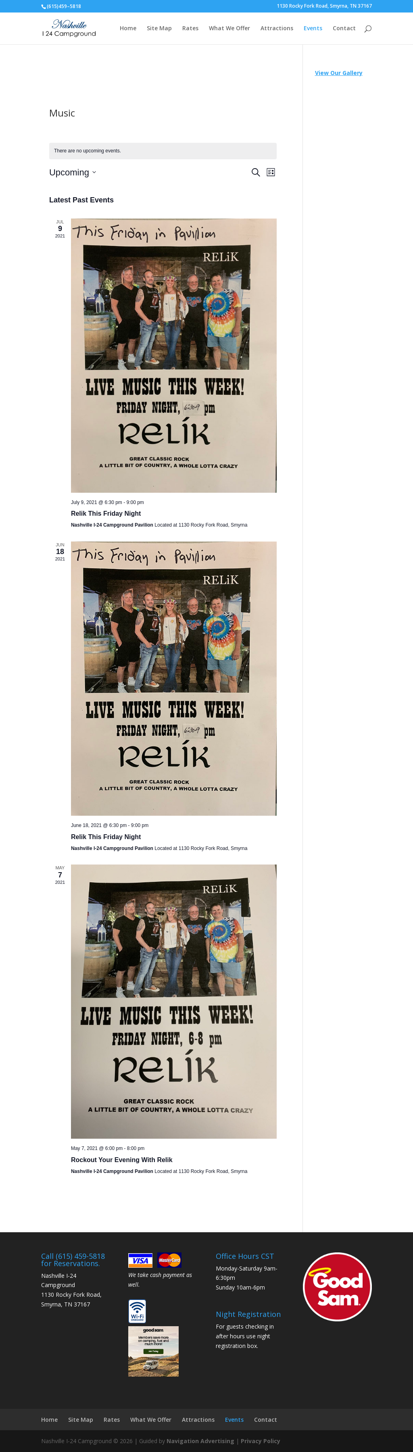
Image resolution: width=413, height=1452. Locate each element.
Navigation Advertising (200, 1441)
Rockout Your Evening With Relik (122, 1159)
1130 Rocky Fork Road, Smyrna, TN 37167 (324, 6)
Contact (344, 28)
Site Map (159, 28)
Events (313, 28)
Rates (190, 28)
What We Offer (229, 28)
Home (128, 28)
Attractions (277, 28)
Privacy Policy (260, 1441)
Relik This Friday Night (106, 513)
